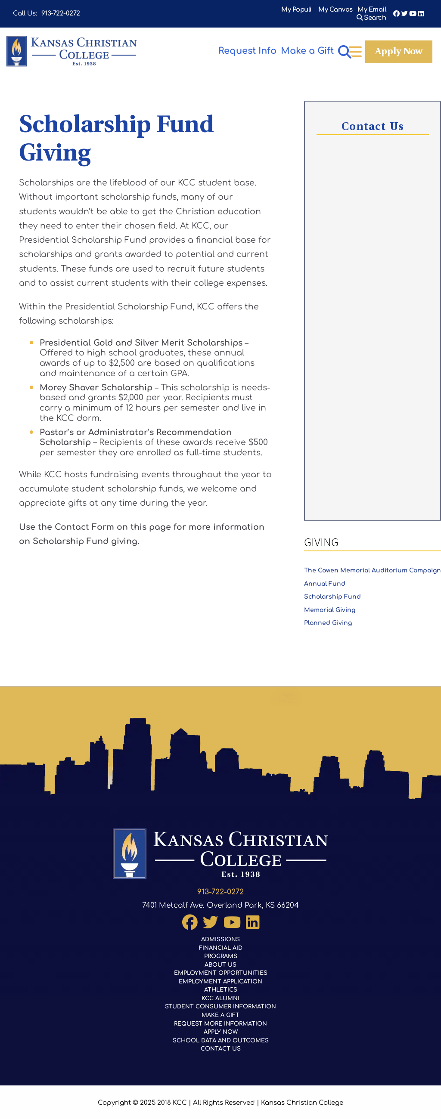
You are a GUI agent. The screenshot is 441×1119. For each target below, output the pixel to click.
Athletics (220, 986)
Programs (220, 951)
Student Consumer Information (220, 1003)
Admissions (220, 933)
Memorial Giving (329, 605)
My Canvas (300, 10)
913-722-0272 (60, 10)
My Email (336, 10)
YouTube (412, 10)
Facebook (396, 10)
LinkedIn (421, 10)
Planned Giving (328, 618)
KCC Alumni (220, 995)
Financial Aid (220, 942)
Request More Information (220, 1021)
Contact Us (221, 1047)
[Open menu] (418, 46)
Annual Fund (324, 578)
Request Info (232, 44)
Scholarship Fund (332, 591)
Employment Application (220, 977)
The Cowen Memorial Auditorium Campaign (372, 565)
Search (375, 9)
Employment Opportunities (220, 968)
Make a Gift (372, 44)
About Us (220, 960)
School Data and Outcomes (221, 1038)
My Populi (261, 10)
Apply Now (303, 45)
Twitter (404, 10)
